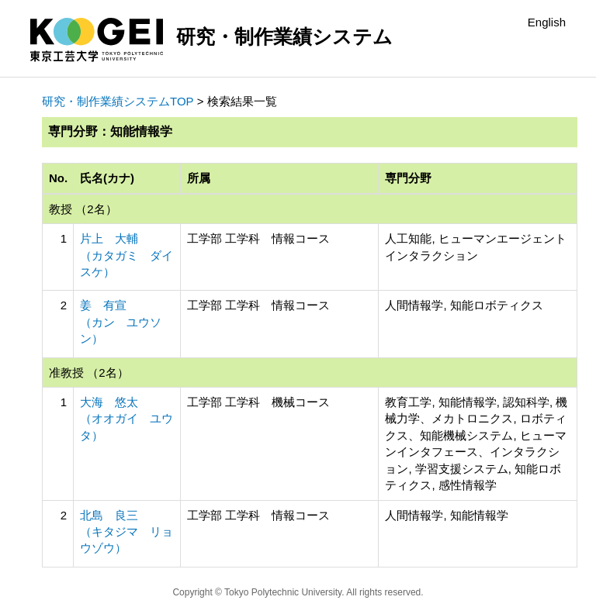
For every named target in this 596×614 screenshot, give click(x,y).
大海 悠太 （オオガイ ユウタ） (126, 418)
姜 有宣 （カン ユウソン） (120, 321)
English (547, 22)
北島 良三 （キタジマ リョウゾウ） (126, 532)
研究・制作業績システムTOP (118, 101)
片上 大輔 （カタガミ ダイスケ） (126, 255)
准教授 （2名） (89, 372)
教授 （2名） (83, 209)
